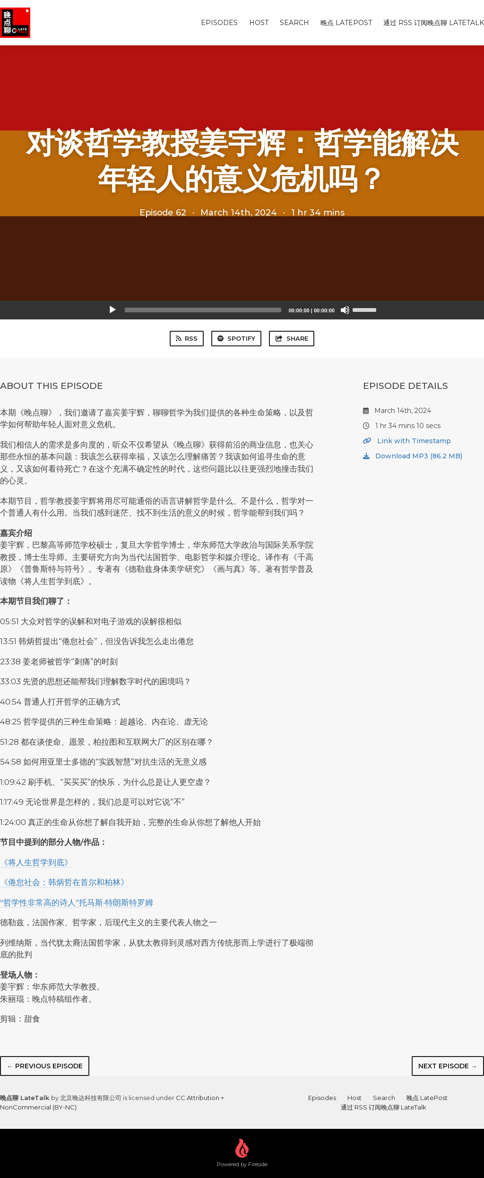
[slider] (203, 310)
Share (291, 338)
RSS (187, 338)
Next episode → (447, 1066)
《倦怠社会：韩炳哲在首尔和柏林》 (64, 882)
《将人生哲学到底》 (36, 862)
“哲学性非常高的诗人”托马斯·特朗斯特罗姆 (76, 902)
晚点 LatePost (346, 22)
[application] (242, 310)
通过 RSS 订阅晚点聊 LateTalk (433, 22)
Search (294, 22)
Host (258, 22)
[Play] (112, 310)
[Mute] (345, 310)
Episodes (219, 22)
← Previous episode (45, 1066)
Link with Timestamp (407, 441)
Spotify (236, 338)
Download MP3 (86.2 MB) (412, 456)
